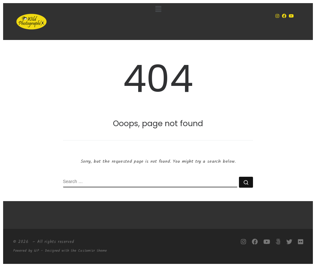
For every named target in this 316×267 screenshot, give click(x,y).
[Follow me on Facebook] (255, 242)
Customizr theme (92, 251)
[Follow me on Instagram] (243, 242)
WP (36, 251)
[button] (158, 9)
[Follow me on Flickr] (300, 242)
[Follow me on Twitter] (289, 242)
